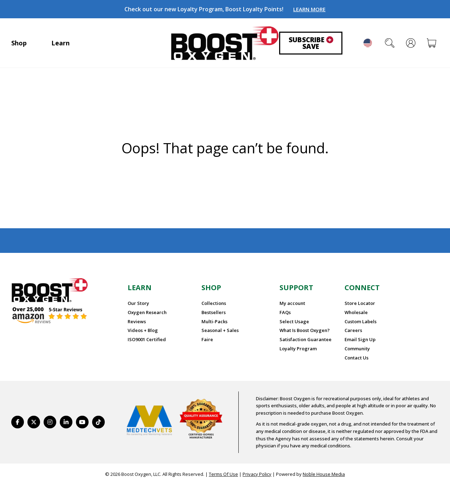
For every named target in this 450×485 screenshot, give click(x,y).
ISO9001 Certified (147, 339)
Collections (213, 303)
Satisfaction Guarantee (305, 339)
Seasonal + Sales (220, 330)
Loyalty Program (298, 348)
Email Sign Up (360, 339)
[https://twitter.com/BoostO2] (33, 422)
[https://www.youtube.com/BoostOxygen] (82, 422)
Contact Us (356, 358)
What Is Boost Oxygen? (304, 330)
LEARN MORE (309, 9)
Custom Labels (361, 321)
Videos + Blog (143, 330)
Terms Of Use (223, 474)
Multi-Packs (214, 321)
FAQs (285, 312)
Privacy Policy (257, 474)
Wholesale (356, 312)
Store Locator (360, 303)
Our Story (138, 303)
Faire (207, 339)
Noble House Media (324, 474)
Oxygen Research (147, 312)
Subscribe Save (311, 43)
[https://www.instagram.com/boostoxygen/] (50, 422)
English (368, 43)
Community (357, 348)
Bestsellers (213, 312)
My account (292, 303)
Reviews (137, 321)
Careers (353, 330)
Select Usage (294, 321)
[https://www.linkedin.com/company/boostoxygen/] (66, 422)
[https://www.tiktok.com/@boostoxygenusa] (98, 422)
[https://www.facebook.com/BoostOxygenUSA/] (17, 422)
